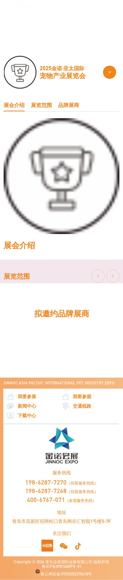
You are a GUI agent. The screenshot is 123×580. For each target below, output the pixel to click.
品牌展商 (68, 105)
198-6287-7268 (46, 490)
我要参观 (76, 396)
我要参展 (21, 396)
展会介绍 (14, 105)
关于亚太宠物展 (30, 31)
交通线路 (76, 406)
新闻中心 (21, 406)
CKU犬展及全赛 (83, 31)
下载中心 (21, 415)
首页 (7, 31)
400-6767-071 (46, 499)
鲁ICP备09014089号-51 (61, 566)
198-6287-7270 (46, 482)
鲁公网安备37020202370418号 (63, 572)
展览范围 (56, 31)
